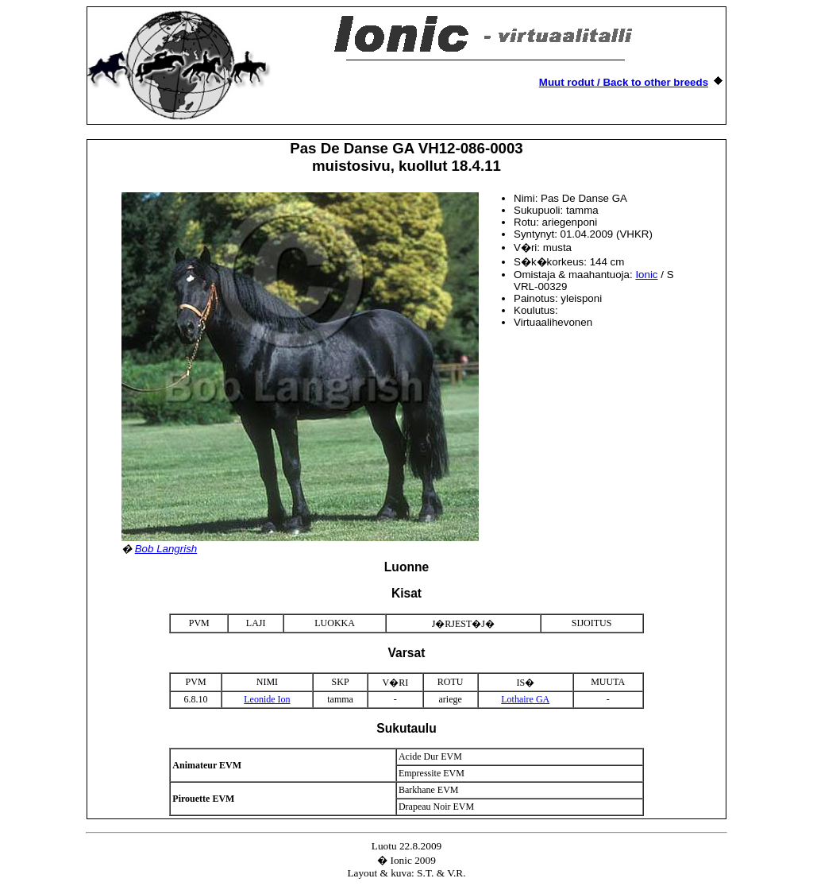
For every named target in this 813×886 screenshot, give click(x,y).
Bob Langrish (166, 549)
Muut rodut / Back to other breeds (623, 82)
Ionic (646, 275)
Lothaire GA (525, 699)
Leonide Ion (267, 699)
